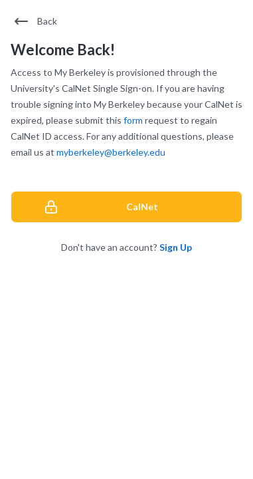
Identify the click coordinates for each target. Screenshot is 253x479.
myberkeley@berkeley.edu (110, 152)
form (133, 120)
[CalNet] (126, 207)
